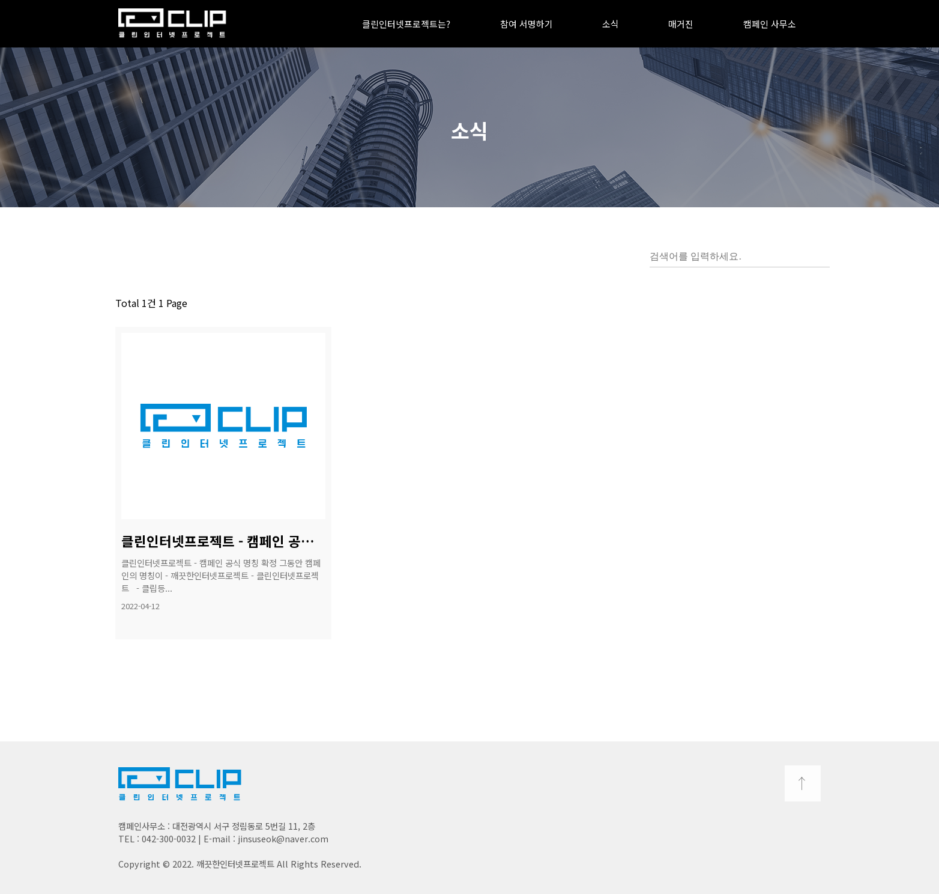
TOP (803, 783)
